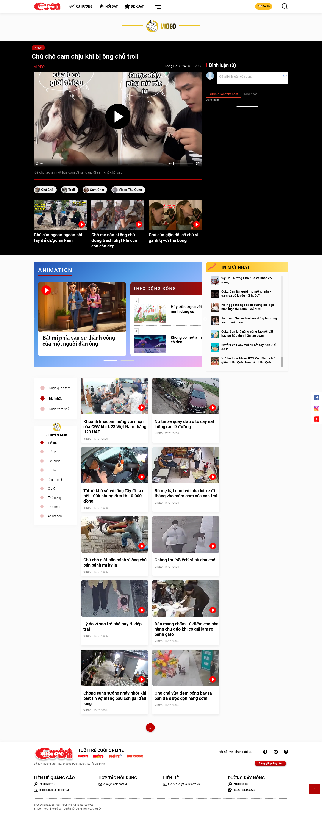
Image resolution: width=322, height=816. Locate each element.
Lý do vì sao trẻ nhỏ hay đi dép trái (112, 626)
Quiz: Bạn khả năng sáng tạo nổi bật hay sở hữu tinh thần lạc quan (247, 334)
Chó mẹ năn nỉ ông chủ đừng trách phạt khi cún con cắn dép (114, 240)
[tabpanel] (82, 319)
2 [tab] (127, 360)
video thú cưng (130, 190)
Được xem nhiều (60, 409)
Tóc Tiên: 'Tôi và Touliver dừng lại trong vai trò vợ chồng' (249, 320)
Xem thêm (212, 99)
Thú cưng (54, 498)
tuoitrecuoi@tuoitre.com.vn (181, 784)
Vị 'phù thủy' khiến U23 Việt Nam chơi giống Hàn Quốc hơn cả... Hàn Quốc (248, 360)
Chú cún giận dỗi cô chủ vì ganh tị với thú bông (173, 237)
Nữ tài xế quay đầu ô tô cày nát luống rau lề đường (184, 424)
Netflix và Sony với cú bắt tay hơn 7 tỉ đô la (248, 347)
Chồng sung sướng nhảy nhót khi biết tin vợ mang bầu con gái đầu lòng (114, 698)
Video (38, 47)
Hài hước (54, 461)
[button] (157, 7)
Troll (71, 190)
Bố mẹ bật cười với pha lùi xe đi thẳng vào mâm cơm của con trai (186, 493)
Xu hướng (80, 6)
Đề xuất (134, 6)
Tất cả (52, 443)
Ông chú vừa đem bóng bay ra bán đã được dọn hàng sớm (183, 696)
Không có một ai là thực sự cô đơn (193, 339)
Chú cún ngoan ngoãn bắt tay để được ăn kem (58, 237)
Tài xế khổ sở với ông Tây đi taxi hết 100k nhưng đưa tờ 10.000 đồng (113, 496)
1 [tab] (110, 360)
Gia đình (53, 488)
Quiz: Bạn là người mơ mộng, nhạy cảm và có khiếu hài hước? (246, 294)
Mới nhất (55, 399)
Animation (55, 516)
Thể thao (54, 507)
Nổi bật (108, 6)
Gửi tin (263, 6)
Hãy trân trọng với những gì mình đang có (194, 309)
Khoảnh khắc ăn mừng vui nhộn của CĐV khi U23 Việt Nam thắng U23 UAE (114, 426)
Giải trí (52, 452)
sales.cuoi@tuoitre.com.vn (52, 789)
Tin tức (53, 470)
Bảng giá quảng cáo (270, 763)
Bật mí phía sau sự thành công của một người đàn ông (78, 341)
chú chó (47, 190)
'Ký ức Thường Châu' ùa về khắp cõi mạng (246, 280)
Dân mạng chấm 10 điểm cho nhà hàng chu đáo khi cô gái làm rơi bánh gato (187, 629)
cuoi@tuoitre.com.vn (113, 784)
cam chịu (97, 190)
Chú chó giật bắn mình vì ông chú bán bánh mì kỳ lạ (115, 562)
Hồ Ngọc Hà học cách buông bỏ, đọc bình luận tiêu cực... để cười (247, 307)
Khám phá (55, 479)
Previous (33, 319)
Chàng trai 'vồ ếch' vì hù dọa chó (185, 559)
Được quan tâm (59, 388)
